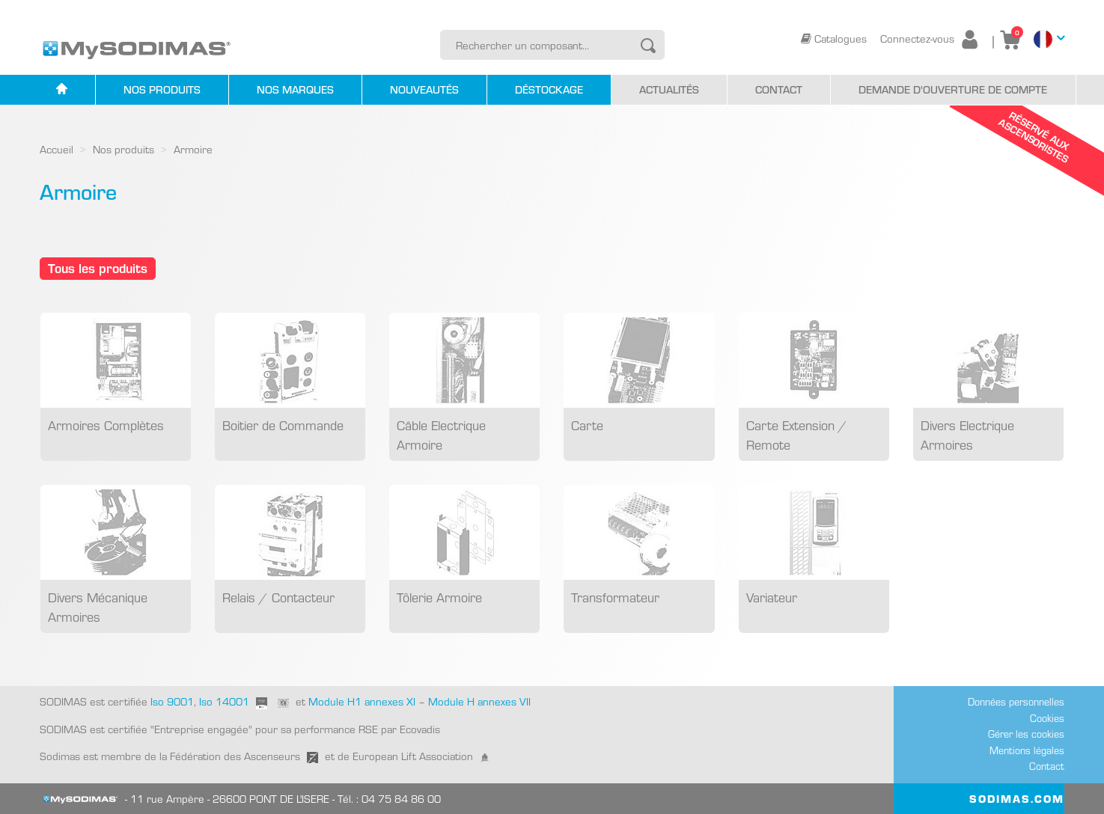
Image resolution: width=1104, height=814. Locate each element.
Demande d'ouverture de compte (953, 89)
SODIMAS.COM (1016, 798)
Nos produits (162, 89)
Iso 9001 (170, 701)
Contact (778, 89)
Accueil (56, 148)
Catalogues (835, 38)
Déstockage (549, 89)
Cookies (1047, 718)
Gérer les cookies (1026, 733)
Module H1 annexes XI (361, 701)
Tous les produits (97, 267)
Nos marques (295, 89)
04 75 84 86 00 (401, 798)
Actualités (669, 89)
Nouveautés (424, 89)
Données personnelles (1016, 701)
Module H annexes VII (479, 701)
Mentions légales (1026, 750)
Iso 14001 (224, 701)
